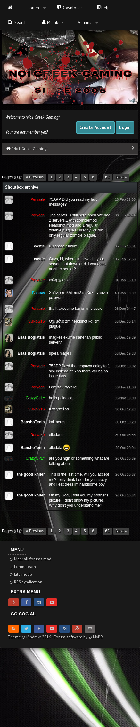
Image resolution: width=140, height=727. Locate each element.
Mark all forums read (30, 559)
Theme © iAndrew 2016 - (31, 637)
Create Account (95, 127)
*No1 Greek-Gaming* (30, 148)
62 (107, 177)
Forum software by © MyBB (78, 637)
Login (125, 127)
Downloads (70, 8)
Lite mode (20, 574)
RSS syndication (25, 582)
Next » (121, 177)
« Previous (35, 177)
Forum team (22, 566)
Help (103, 8)
